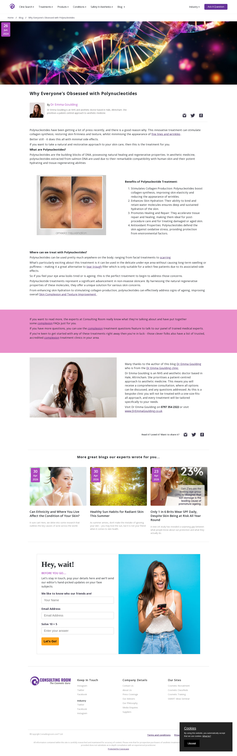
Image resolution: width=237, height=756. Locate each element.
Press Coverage (130, 694)
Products (63, 6)
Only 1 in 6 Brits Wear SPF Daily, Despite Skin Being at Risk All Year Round (176, 516)
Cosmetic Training (177, 694)
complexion (45, 323)
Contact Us (128, 686)
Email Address (50, 609)
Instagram (82, 686)
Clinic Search (26, 6)
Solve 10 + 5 (49, 624)
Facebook (82, 694)
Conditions (79, 6)
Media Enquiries (130, 707)
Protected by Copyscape (118, 749)
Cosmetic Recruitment (179, 686)
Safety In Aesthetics (102, 6)
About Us (127, 690)
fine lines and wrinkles (165, 134)
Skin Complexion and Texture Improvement (68, 294)
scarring (165, 257)
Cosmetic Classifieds (178, 690)
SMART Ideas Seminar (179, 699)
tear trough (94, 266)
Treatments (46, 6)
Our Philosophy (130, 703)
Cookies (190, 728)
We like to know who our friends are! (66, 593)
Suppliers (127, 712)
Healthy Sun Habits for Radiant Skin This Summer (117, 514)
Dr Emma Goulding (64, 104)
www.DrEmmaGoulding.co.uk (143, 411)
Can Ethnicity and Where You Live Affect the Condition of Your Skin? (55, 514)
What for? (206, 736)
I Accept (192, 743)
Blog (121, 6)
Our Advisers (129, 699)
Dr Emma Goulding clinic (162, 368)
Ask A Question (216, 6)
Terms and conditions (158, 735)
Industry (194, 6)
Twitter (80, 690)
